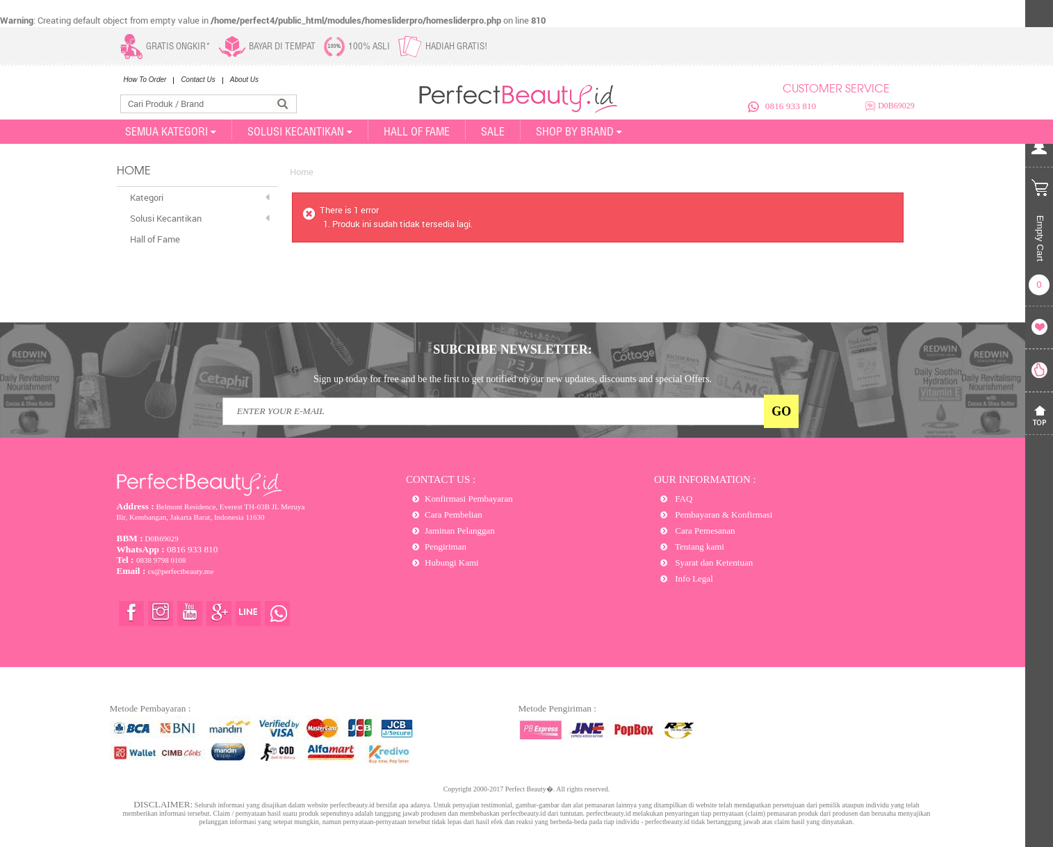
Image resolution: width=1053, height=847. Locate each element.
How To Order (145, 79)
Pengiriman (445, 546)
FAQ (682, 498)
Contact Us (198, 79)
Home (301, 171)
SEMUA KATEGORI (170, 131)
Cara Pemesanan (704, 530)
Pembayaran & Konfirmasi (722, 514)
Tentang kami (698, 546)
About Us (244, 79)
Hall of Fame (417, 131)
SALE (493, 131)
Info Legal (693, 578)
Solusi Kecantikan (166, 218)
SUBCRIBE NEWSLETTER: (512, 349)
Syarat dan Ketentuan (713, 562)
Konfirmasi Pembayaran (469, 498)
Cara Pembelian (453, 514)
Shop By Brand (579, 131)
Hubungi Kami (452, 562)
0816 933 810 (790, 106)
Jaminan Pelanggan (460, 530)
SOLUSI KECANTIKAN (299, 131)
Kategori (146, 197)
